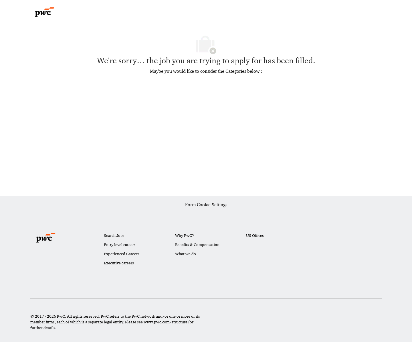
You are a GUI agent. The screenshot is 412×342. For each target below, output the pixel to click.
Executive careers (119, 263)
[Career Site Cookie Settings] (206, 205)
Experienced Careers (121, 253)
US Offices (255, 235)
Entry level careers (120, 244)
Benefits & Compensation (197, 244)
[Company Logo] (44, 12)
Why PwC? (184, 235)
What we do (185, 253)
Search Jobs (114, 235)
